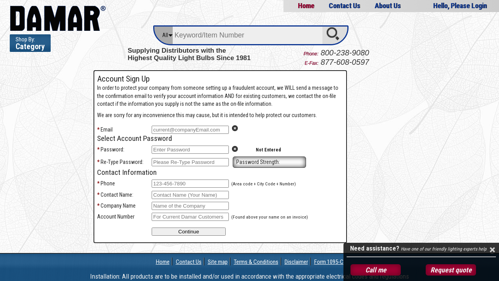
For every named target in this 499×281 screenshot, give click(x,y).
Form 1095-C (328, 261)
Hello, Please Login (460, 6)
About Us (388, 6)
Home (305, 6)
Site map (218, 261)
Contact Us (344, 6)
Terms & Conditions (256, 261)
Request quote (451, 270)
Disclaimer (296, 261)
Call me (375, 270)
